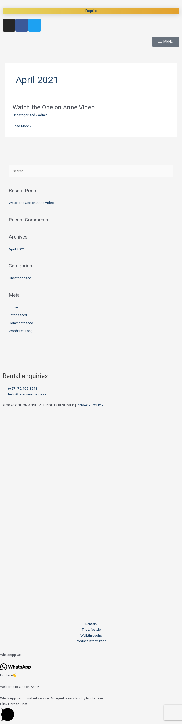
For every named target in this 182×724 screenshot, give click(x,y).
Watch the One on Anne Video (54, 107)
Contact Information (91, 641)
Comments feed (21, 323)
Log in (13, 307)
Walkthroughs (91, 635)
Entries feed (18, 315)
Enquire (91, 10)
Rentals (91, 624)
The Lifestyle (91, 629)
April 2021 (17, 249)
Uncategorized (24, 115)
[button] (91, 655)
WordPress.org (20, 331)
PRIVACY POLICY (90, 405)
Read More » (22, 126)
